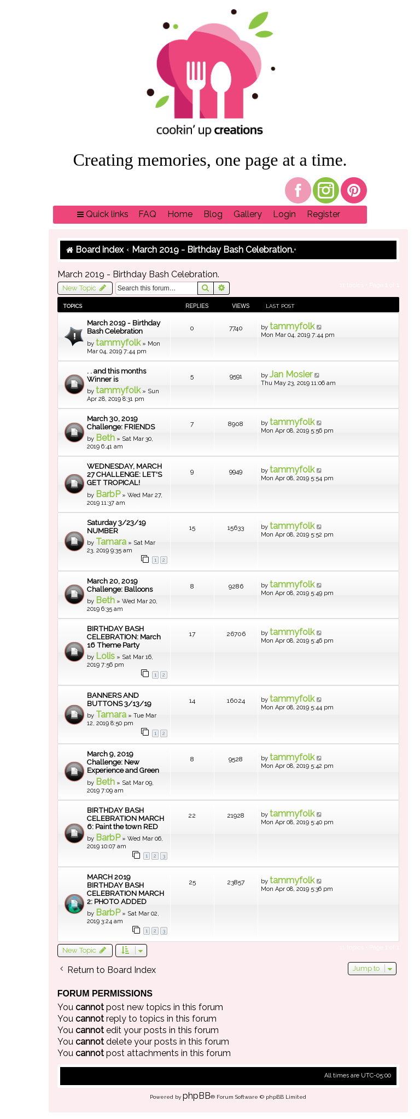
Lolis (105, 656)
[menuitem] (147, 214)
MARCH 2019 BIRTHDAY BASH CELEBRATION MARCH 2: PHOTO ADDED (125, 889)
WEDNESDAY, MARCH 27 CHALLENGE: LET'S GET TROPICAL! (124, 474)
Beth (105, 438)
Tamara (111, 542)
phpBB (197, 1096)
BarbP (108, 494)
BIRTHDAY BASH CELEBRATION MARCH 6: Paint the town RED (125, 818)
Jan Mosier (291, 374)
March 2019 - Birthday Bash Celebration (123, 327)
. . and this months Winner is (116, 375)
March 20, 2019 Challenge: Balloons (120, 585)
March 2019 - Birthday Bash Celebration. (138, 274)
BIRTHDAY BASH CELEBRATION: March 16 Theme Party (124, 637)
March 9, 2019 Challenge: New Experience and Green (123, 762)
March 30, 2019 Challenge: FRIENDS (121, 423)
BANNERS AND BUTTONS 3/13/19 (119, 699)
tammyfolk (118, 342)
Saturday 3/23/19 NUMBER (116, 526)
